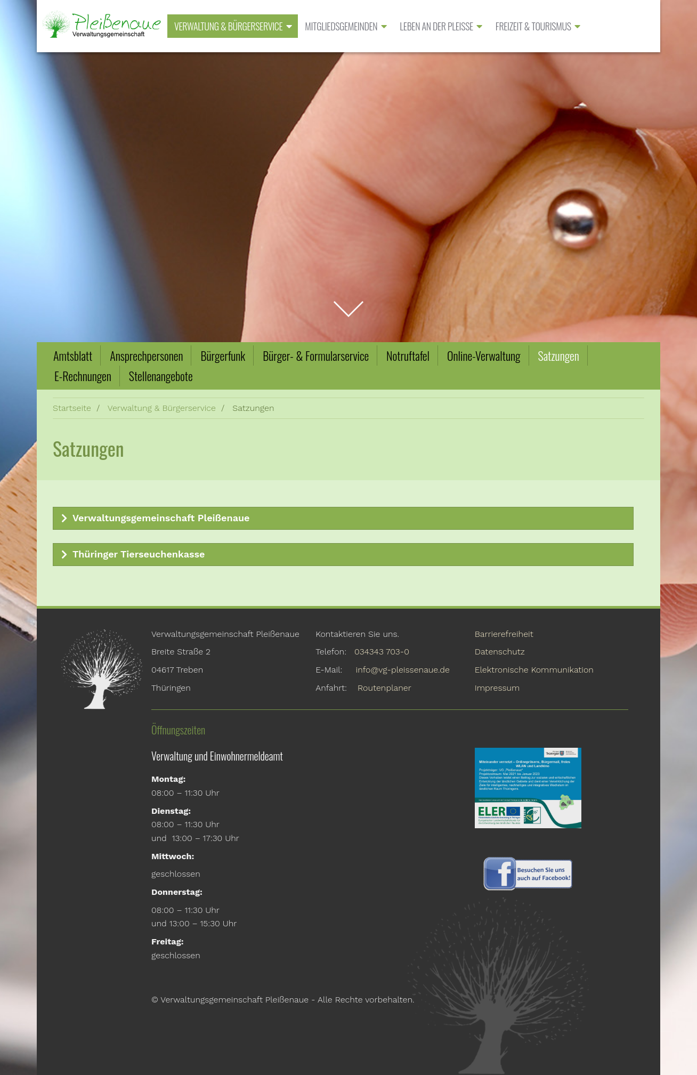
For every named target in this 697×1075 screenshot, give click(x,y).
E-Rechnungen (82, 375)
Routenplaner (384, 688)
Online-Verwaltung (484, 355)
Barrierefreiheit (504, 634)
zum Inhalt (349, 302)
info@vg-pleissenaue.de (403, 670)
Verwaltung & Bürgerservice (162, 408)
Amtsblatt (72, 355)
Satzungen (558, 355)
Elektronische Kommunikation (534, 670)
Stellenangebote (161, 375)
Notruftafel (407, 355)
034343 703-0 (381, 651)
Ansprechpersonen (146, 355)
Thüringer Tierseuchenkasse (130, 554)
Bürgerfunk (222, 355)
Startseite (72, 408)
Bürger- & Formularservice (316, 355)
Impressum (497, 688)
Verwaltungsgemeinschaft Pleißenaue (153, 518)
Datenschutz (500, 651)
